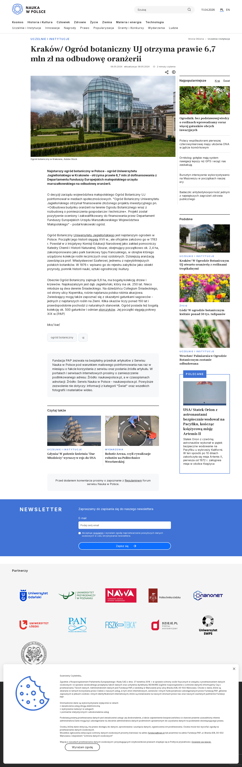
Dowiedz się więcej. (201, 742)
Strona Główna (196, 38)
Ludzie (173, 28)
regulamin (98, 533)
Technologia (155, 22)
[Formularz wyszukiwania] (164, 9)
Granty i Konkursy (131, 28)
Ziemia (107, 22)
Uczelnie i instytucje (50, 39)
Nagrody (70, 28)
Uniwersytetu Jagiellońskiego (94, 235)
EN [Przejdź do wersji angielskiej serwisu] (228, 9)
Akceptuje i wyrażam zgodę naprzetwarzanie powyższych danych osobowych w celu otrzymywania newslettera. (122, 534)
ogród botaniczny (62, 337)
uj (83, 337)
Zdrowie (80, 22)
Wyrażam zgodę (82, 747)
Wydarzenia (156, 28)
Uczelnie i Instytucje (26, 28)
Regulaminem (133, 480)
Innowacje (52, 28)
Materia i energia (129, 22)
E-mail (82, 518)
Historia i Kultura (40, 22)
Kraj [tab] (217, 80)
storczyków (107, 309)
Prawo (84, 28)
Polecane (195, 374)
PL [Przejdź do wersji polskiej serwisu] (222, 9)
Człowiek (63, 22)
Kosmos (18, 22)
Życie (94, 22)
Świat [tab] (226, 80)
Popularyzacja (103, 28)
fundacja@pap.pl (156, 733)
